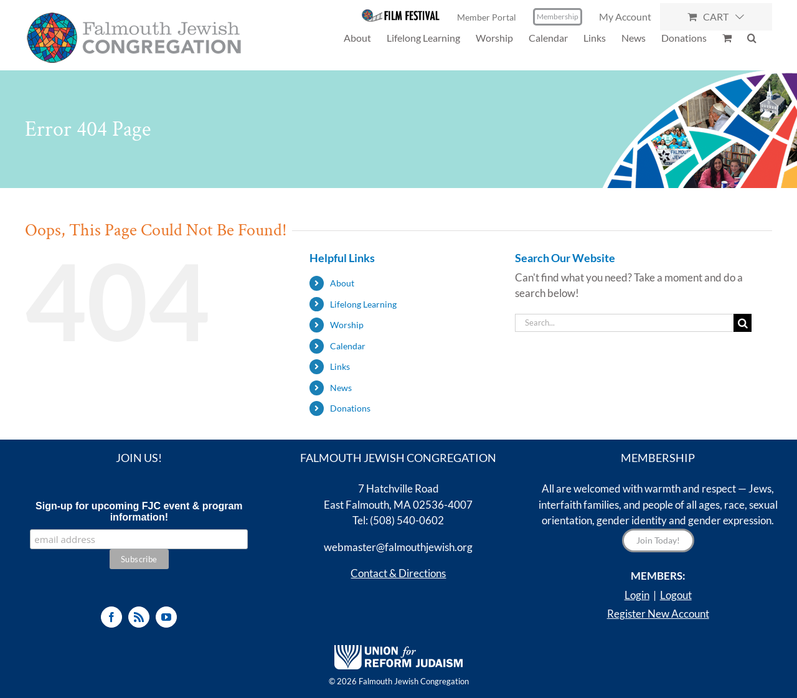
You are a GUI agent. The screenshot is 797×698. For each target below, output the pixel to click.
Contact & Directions (398, 573)
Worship (347, 324)
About (342, 283)
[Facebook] (111, 617)
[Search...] (624, 323)
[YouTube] (166, 617)
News (341, 387)
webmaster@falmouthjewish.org (398, 547)
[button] (752, 37)
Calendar (347, 346)
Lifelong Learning (363, 304)
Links (340, 366)
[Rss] (138, 617)
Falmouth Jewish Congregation (414, 681)
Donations (350, 408)
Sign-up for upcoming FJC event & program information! (138, 511)
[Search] (742, 323)
